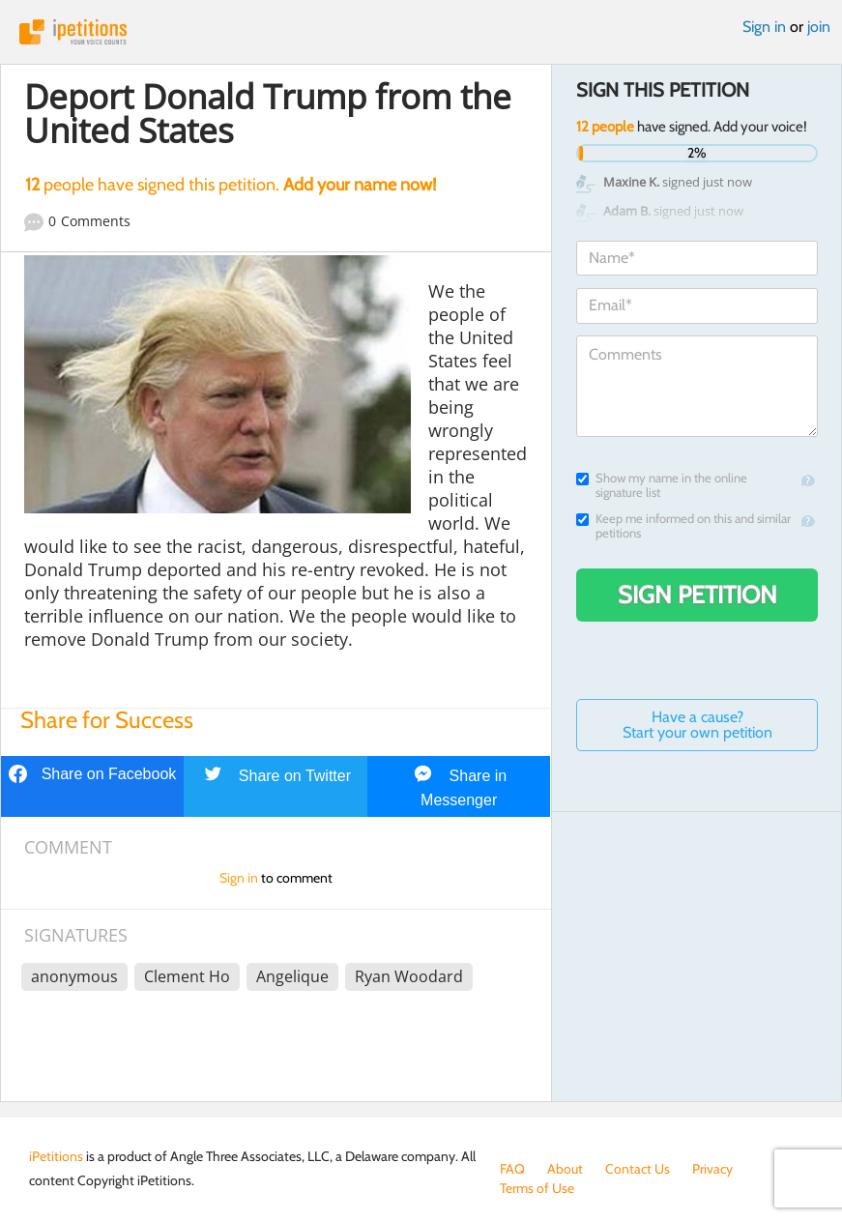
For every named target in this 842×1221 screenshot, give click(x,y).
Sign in (764, 26)
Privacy (712, 1168)
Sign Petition (697, 594)
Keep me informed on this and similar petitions (683, 525)
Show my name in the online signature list (661, 485)
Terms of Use (537, 1188)
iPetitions (421, 31)
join (818, 26)
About (565, 1168)
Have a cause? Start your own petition (697, 724)
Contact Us (637, 1168)
